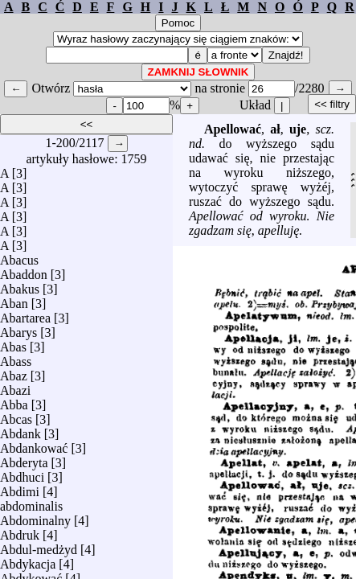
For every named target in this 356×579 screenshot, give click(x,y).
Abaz (13, 372)
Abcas (16, 415)
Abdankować (34, 444)
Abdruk (19, 531)
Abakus (19, 285)
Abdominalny (35, 517)
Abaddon (23, 270)
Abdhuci (22, 473)
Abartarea (25, 314)
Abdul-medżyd (38, 545)
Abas (13, 343)
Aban (14, 299)
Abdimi (19, 488)
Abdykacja (27, 560)
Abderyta (24, 459)
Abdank (20, 430)
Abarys (18, 328)
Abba (14, 401)
